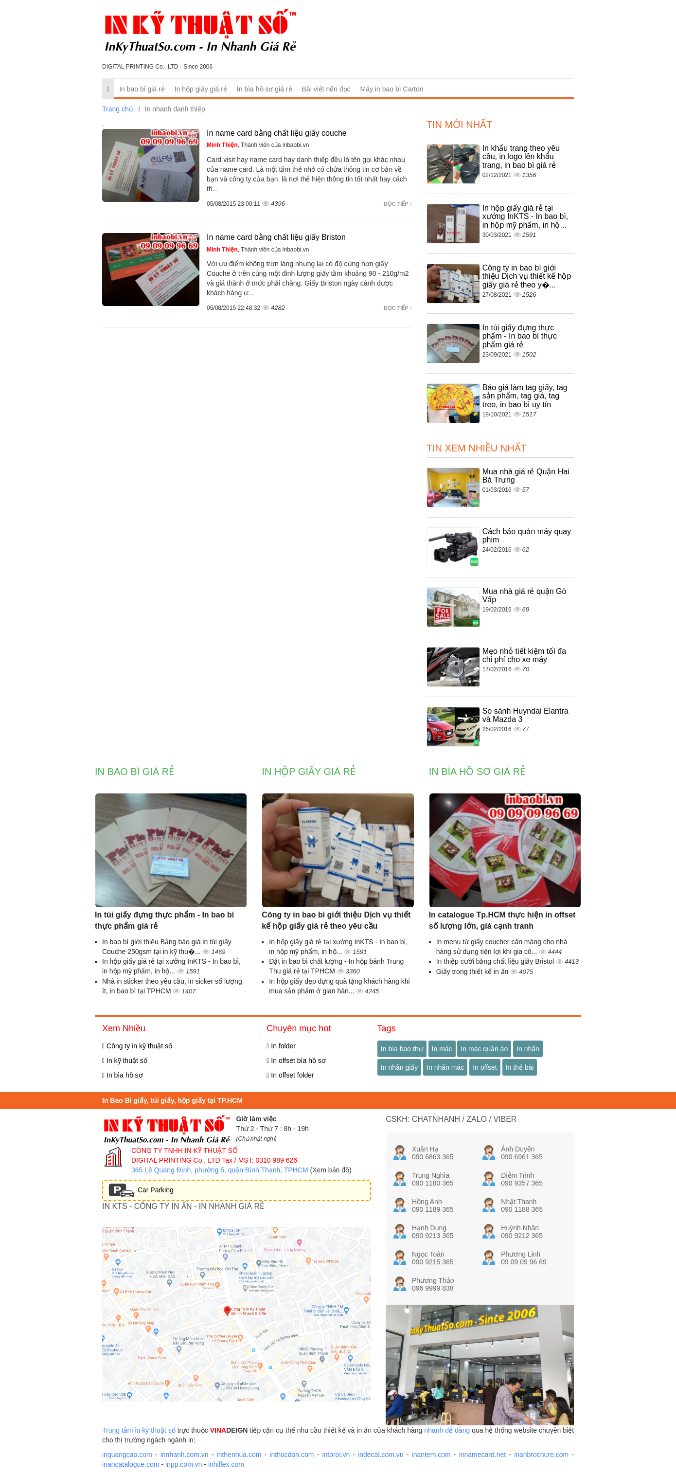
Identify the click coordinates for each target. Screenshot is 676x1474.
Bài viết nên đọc (326, 89)
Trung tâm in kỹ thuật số (139, 1430)
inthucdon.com (291, 1454)
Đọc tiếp (398, 204)
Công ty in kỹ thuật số (137, 1046)
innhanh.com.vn (184, 1454)
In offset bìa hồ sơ (296, 1060)
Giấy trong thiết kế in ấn (473, 971)
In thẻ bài (520, 1067)
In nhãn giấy (399, 1067)
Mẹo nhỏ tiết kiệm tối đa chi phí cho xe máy (524, 655)
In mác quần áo (484, 1049)
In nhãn (527, 1049)
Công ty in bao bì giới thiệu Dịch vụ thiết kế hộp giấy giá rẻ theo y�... (526, 276)
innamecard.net (482, 1454)
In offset (485, 1067)
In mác (442, 1049)
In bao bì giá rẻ (142, 89)
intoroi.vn (336, 1454)
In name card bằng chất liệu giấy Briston (276, 237)
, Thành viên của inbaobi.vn (258, 145)
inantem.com (431, 1454)
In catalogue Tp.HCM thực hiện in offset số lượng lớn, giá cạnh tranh (502, 920)
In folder (281, 1046)
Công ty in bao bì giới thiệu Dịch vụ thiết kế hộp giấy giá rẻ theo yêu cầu (336, 920)
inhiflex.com (226, 1464)
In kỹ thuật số (124, 1060)
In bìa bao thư (402, 1049)
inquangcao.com (127, 1454)
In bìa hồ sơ (122, 1075)
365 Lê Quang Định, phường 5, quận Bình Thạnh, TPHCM (219, 1170)
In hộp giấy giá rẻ (201, 89)
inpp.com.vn (183, 1464)
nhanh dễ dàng (447, 1430)
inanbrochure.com (541, 1454)
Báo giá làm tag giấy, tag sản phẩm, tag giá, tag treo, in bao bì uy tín (525, 396)
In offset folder (290, 1075)
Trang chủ (117, 109)
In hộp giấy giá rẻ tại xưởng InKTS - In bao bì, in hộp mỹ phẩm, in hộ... (525, 216)
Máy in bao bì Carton (392, 89)
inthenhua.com (239, 1454)
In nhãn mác (445, 1067)
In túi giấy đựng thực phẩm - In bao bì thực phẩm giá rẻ (519, 336)
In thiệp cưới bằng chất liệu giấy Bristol (496, 961)
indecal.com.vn (380, 1454)
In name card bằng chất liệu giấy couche (277, 133)
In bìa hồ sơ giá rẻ (264, 89)
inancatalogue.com (131, 1464)
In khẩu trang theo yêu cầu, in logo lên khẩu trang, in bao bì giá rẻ (521, 156)
